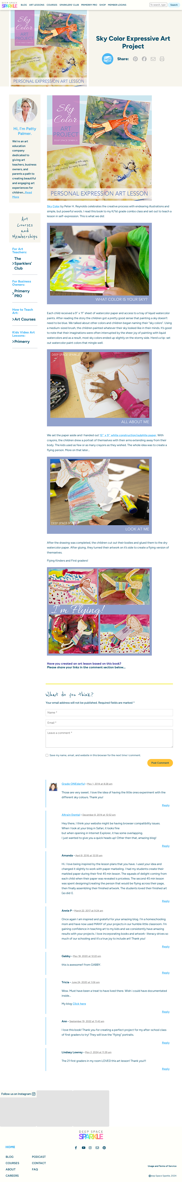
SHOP (102, 5)
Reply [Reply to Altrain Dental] (166, 846)
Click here (79, 1004)
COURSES (52, 5)
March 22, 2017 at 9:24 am (88, 910)
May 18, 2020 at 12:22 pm (87, 956)
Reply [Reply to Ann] (166, 1043)
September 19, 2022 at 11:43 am (86, 1021)
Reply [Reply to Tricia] (166, 1012)
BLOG (24, 5)
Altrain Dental (71, 815)
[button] (18, 1094)
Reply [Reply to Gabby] (166, 973)
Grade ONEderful (73, 784)
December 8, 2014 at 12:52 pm (99, 814)
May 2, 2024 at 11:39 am (98, 1052)
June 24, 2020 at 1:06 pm (86, 982)
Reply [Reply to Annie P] (166, 946)
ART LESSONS (36, 5)
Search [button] (174, 5)
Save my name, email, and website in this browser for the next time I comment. (93, 755)
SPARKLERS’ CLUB (69, 5)
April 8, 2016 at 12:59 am (88, 855)
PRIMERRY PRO (89, 5)
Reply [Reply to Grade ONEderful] (166, 805)
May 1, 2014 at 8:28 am (99, 783)
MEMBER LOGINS (117, 5)
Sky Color (53, 206)
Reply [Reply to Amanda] (166, 901)
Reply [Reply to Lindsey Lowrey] (166, 1069)
